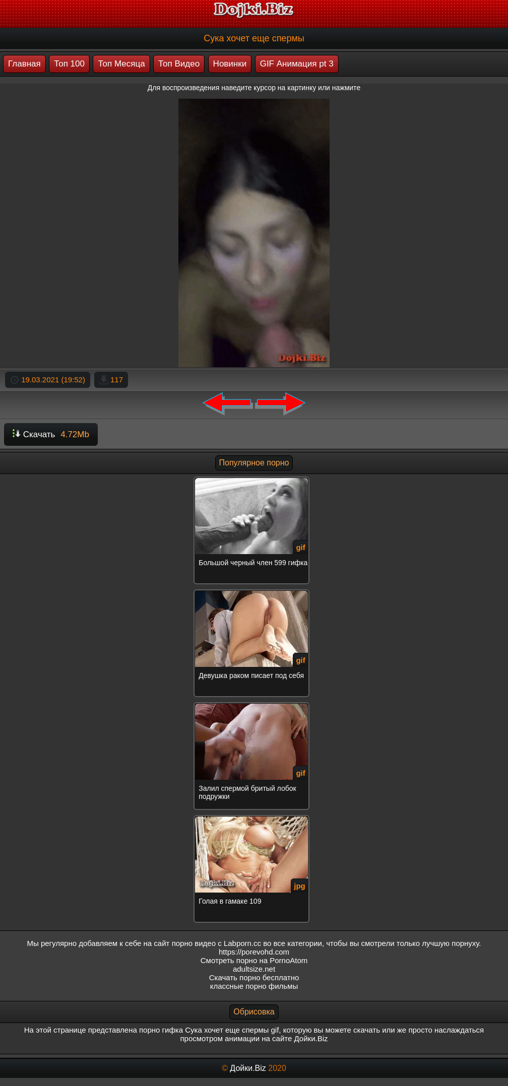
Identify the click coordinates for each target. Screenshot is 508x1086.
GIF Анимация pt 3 (297, 64)
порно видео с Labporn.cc (216, 943)
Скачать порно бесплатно (254, 977)
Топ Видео (179, 64)
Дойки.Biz (248, 1068)
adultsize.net (254, 969)
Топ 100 (69, 64)
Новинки (230, 64)
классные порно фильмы (254, 986)
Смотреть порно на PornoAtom (254, 960)
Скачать (51, 434)
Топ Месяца (121, 64)
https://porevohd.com (254, 951)
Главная (24, 64)
